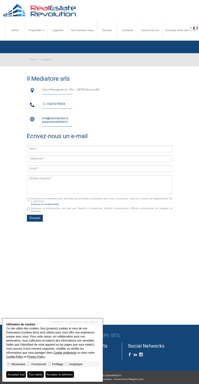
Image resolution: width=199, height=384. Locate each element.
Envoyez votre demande (180, 30)
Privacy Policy (36, 356)
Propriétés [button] (36, 30)
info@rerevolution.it (55, 118)
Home (15, 30)
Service (107, 30)
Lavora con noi (150, 30)
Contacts (127, 30)
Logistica (57, 30)
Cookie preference (64, 352)
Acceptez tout (16, 374)
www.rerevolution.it (55, 122)
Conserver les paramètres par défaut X (75, 322)
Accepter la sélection (60, 374)
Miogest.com (135, 379)
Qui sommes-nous (82, 30)
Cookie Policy (14, 356)
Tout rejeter (35, 374)
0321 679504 (56, 104)
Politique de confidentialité (45, 204)
